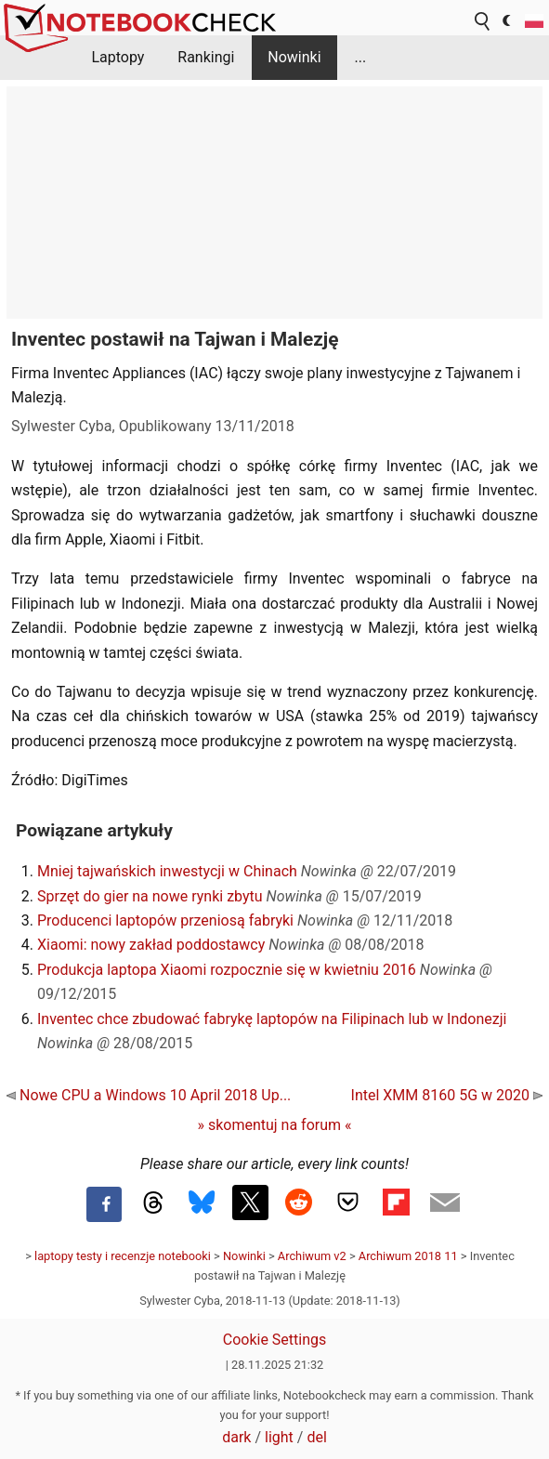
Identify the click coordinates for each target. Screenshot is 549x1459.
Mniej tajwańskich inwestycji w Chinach (167, 871)
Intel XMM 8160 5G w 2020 (446, 1095)
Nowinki (294, 57)
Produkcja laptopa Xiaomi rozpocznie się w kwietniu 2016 (226, 970)
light (279, 1437)
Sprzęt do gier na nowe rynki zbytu (150, 896)
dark (236, 1437)
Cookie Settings (275, 1339)
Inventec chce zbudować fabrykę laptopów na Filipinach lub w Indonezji (271, 1019)
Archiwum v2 (312, 1256)
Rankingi (205, 57)
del (316, 1437)
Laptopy (117, 57)
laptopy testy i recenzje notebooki (122, 1256)
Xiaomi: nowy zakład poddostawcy (151, 944)
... (360, 57)
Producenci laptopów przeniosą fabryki (165, 920)
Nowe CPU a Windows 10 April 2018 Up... (149, 1095)
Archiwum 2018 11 (408, 1256)
